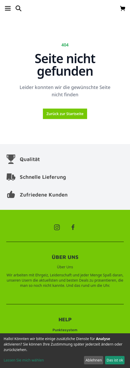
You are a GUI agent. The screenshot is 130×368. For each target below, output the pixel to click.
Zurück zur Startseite (65, 113)
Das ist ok (115, 360)
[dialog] (65, 350)
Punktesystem (65, 330)
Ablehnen (94, 360)
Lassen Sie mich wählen (24, 360)
